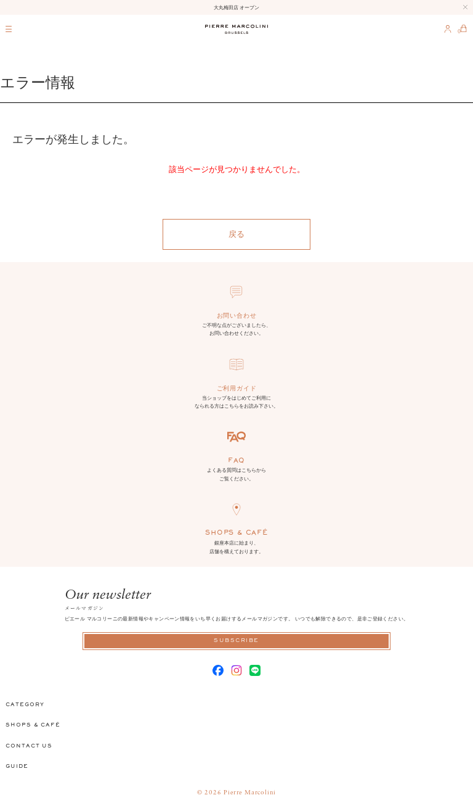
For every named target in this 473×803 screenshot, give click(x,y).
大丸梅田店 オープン (236, 7)
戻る (236, 234)
